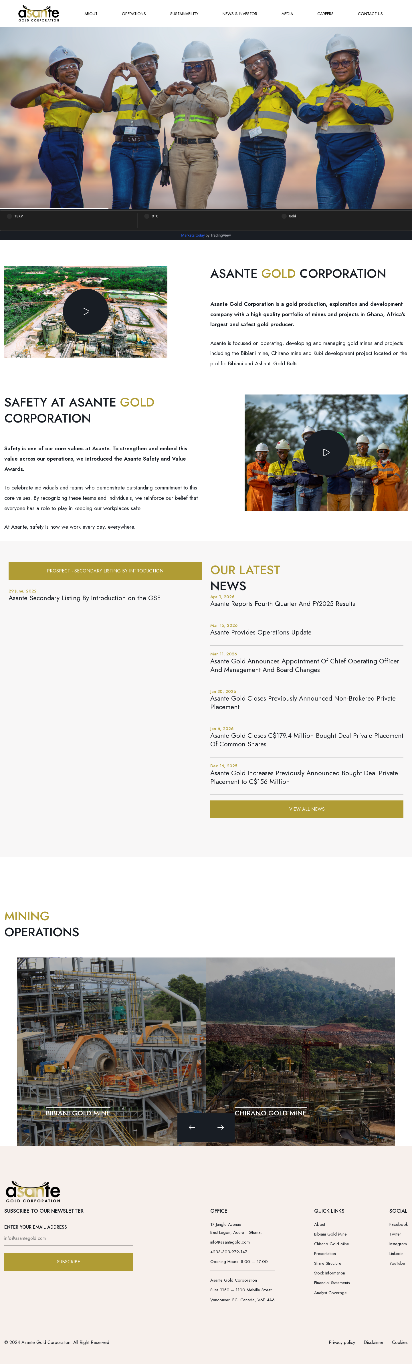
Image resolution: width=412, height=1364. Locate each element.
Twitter (395, 1234)
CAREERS (325, 14)
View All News (307, 809)
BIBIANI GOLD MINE (78, 1113)
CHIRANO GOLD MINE (271, 1113)
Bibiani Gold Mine (330, 1234)
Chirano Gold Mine (331, 1244)
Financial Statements (332, 1283)
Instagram (398, 1244)
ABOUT (91, 14)
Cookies (400, 1342)
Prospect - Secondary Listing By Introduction (105, 571)
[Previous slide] (191, 1127)
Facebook (398, 1224)
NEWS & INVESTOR (240, 14)
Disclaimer (373, 1342)
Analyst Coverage (330, 1293)
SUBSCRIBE (68, 1261)
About (319, 1224)
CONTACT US (370, 14)
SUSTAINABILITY (184, 14)
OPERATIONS (134, 14)
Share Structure (327, 1263)
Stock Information (329, 1273)
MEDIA (287, 14)
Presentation (325, 1253)
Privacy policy (342, 1342)
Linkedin (396, 1253)
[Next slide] (220, 1127)
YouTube (397, 1263)
